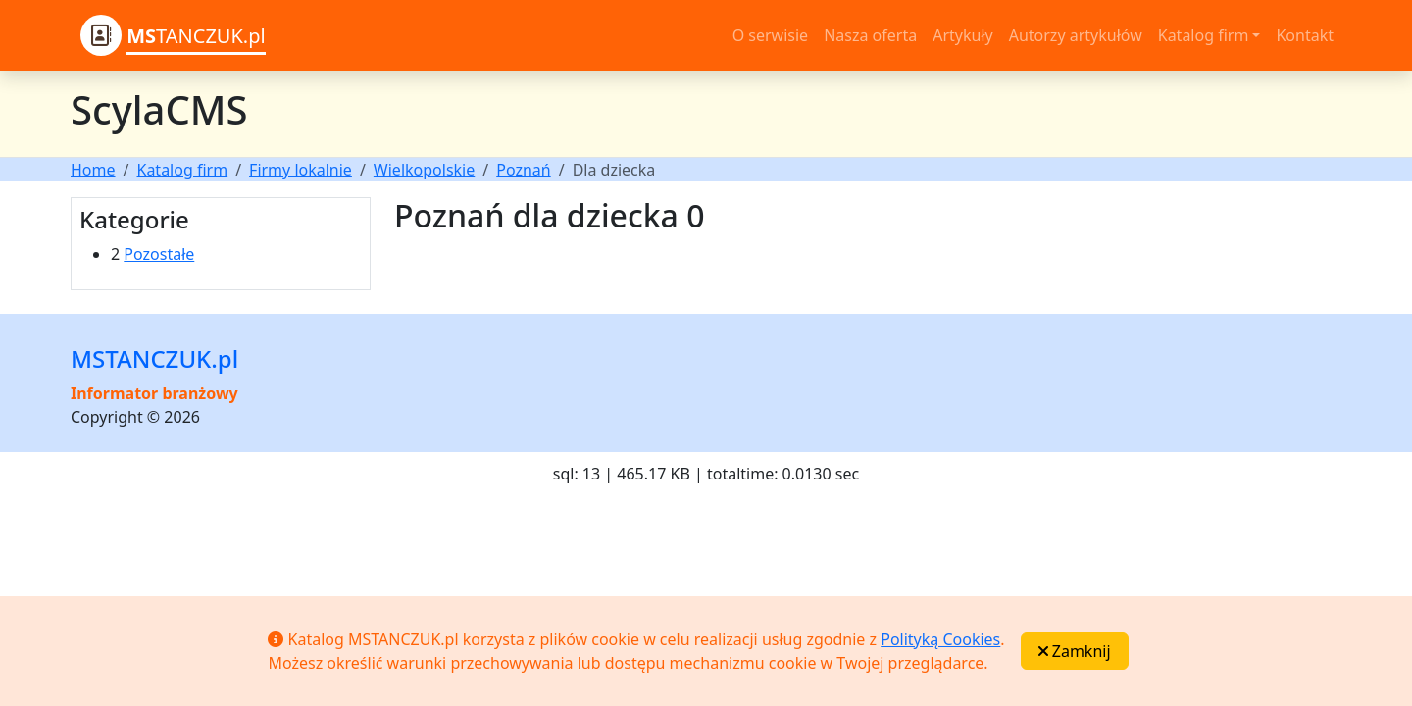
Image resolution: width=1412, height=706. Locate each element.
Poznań (523, 169)
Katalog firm (181, 169)
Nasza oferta (870, 35)
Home (93, 169)
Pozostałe (159, 254)
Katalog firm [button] (1203, 35)
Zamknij (1074, 651)
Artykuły (963, 35)
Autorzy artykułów (1075, 35)
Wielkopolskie (424, 169)
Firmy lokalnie (300, 169)
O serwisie (770, 35)
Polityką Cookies (940, 639)
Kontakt (1305, 35)
